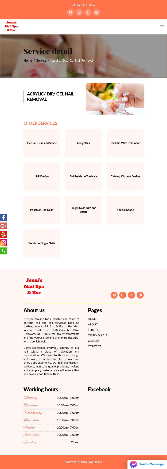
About (93, 324)
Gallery (94, 341)
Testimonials (97, 335)
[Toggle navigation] (162, 26)
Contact (94, 346)
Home (28, 60)
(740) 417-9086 (83, 5)
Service (41, 60)
